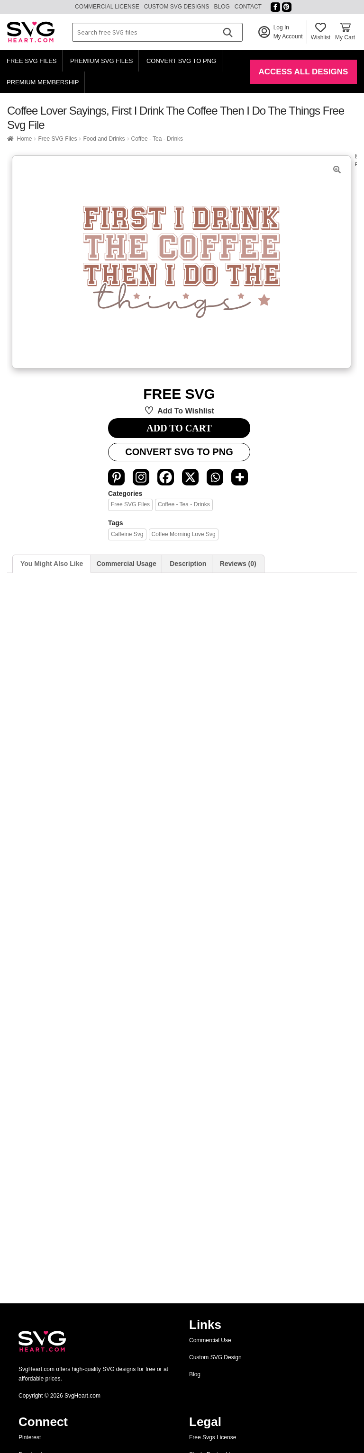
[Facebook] (165, 477)
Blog (221, 6)
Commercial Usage (126, 563)
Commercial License (107, 6)
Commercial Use (210, 1340)
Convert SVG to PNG (181, 60)
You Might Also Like (51, 563)
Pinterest (29, 1437)
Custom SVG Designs (176, 6)
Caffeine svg (127, 534)
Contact (248, 6)
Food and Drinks (104, 138)
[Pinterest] (116, 477)
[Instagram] (141, 477)
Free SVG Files (31, 60)
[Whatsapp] (215, 477)
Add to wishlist (185, 411)
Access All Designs (303, 71)
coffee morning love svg (184, 534)
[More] (239, 477)
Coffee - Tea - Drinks (157, 138)
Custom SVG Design (215, 1357)
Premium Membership (43, 82)
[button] (337, 169)
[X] (190, 477)
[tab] (51, 564)
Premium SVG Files (101, 60)
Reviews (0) (238, 563)
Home (24, 138)
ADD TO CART (178, 428)
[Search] (227, 32)
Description (188, 563)
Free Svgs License (212, 1437)
